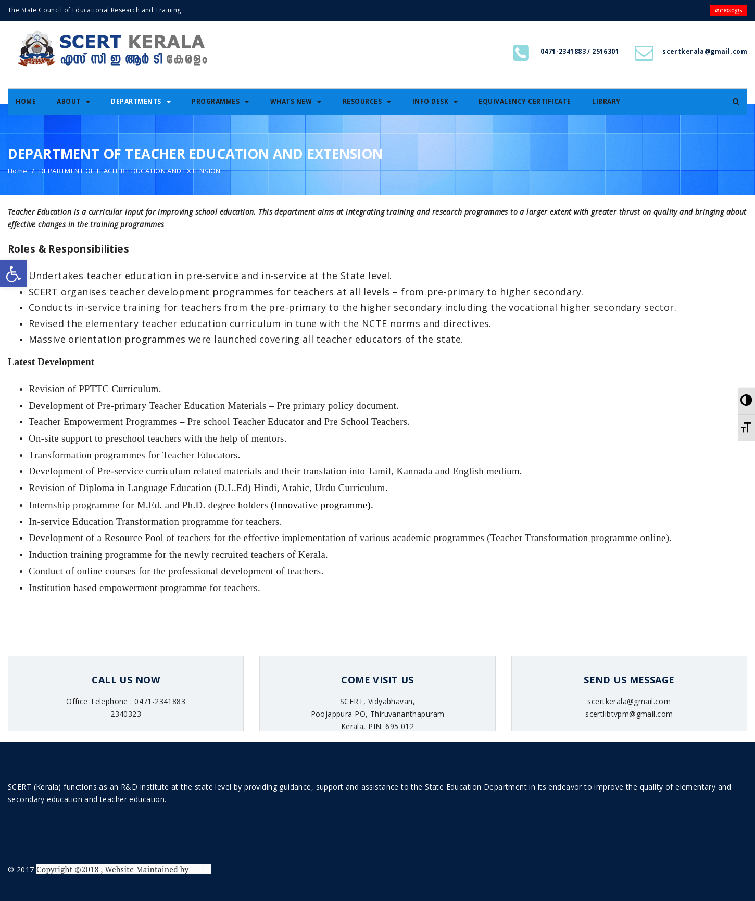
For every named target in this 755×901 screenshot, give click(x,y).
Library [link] (606, 101)
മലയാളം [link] (728, 10)
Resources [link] (367, 101)
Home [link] (26, 101)
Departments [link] (141, 101)
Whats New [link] (296, 101)
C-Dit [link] (200, 869)
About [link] (73, 101)
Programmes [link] (220, 101)
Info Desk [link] (435, 101)
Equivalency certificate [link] (525, 101)
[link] (13, 273)
